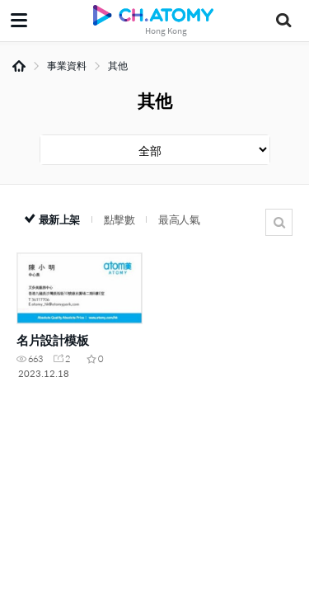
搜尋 (279, 222)
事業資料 (67, 65)
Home (19, 66)
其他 (118, 65)
